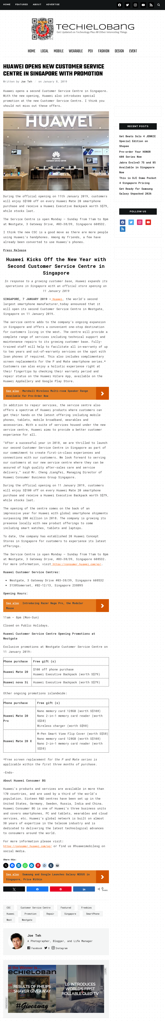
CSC (8, 912)
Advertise (53, 4)
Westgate (27, 924)
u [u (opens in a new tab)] (36, 851)
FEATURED (21, 4)
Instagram (71, 953)
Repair (50, 918)
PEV (90, 51)
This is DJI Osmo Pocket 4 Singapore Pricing (135, 183)
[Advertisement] (138, 82)
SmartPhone (92, 918)
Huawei (10, 918)
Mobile (58, 51)
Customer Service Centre (35, 912)
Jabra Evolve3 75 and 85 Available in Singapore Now (136, 167)
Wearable (76, 51)
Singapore (70, 918)
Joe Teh (26, 81)
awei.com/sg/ (47, 851)
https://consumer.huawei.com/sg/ (30, 569)
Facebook (38, 953)
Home (6, 4)
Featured (66, 912)
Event (133, 51)
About (37, 4)
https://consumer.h (19, 851)
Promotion (30, 918)
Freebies (86, 912)
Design (119, 51)
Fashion (103, 51)
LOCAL (45, 51)
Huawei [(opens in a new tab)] (57, 299)
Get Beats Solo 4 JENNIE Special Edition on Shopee (134, 141)
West (9, 924)
